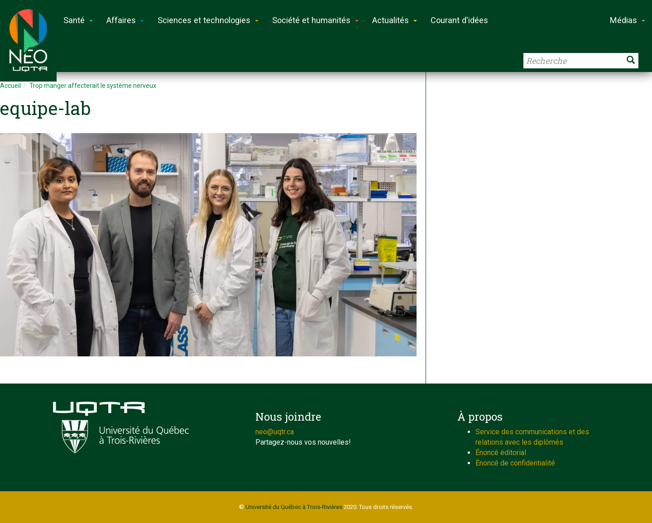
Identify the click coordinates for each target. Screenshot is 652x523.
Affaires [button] (125, 20)
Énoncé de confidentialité (515, 463)
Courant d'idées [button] (459, 20)
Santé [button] (78, 20)
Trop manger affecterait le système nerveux (92, 85)
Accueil (10, 85)
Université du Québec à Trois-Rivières (293, 507)
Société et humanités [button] (315, 20)
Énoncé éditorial (500, 452)
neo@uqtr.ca (274, 431)
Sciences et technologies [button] (208, 20)
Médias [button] (627, 20)
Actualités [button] (394, 20)
